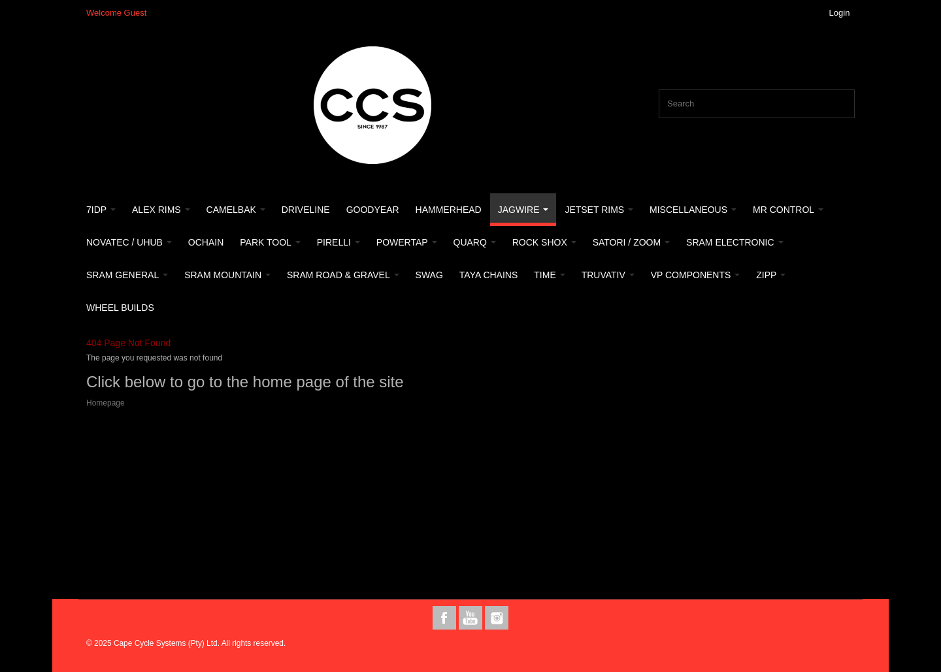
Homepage (105, 403)
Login (839, 13)
